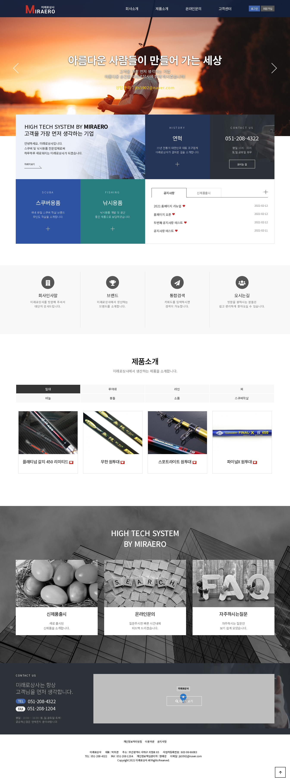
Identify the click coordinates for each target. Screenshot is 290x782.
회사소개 (131, 8)
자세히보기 (30, 164)
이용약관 (149, 741)
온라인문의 (193, 8)
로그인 (254, 8)
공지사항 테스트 (164, 231)
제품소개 (161, 8)
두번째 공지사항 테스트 (168, 222)
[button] (271, 68)
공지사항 (169, 193)
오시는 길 (242, 164)
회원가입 (267, 8)
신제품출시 (204, 193)
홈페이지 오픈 (162, 214)
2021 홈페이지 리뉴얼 (167, 206)
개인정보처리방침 (133, 741)
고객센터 (225, 8)
